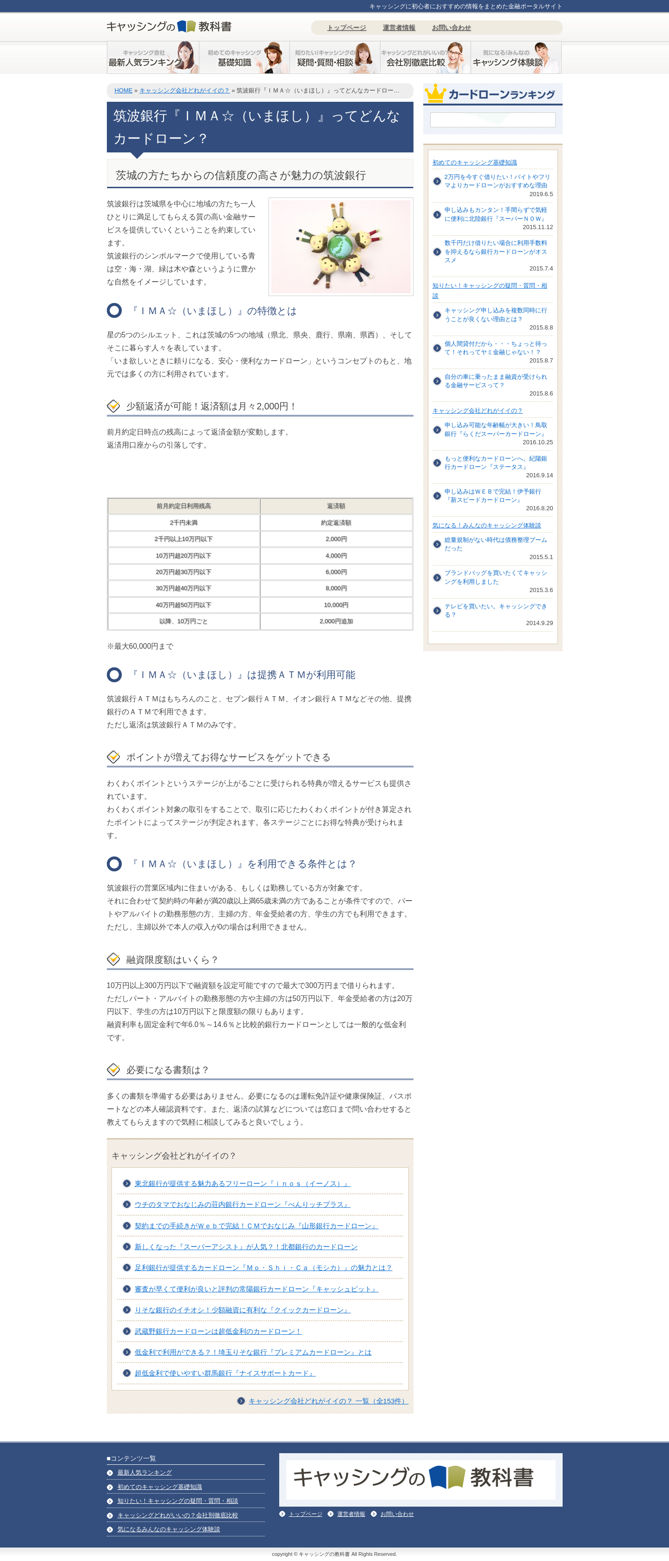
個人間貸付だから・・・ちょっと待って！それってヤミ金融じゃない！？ (496, 348)
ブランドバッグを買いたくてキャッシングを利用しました (496, 577)
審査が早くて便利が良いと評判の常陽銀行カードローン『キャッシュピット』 (257, 1289)
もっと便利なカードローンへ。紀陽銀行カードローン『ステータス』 (496, 462)
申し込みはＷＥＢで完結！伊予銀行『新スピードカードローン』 (493, 495)
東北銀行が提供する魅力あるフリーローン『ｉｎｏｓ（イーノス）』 (243, 1183)
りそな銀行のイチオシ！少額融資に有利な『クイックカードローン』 (243, 1310)
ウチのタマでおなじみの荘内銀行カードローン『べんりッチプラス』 (243, 1204)
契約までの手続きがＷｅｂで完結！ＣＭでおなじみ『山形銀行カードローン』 (257, 1226)
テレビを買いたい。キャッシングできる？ (496, 610)
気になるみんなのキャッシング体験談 (169, 1529)
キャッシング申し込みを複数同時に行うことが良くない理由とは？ (496, 314)
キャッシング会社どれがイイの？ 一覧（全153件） (328, 1401)
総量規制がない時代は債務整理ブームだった (496, 544)
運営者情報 (399, 27)
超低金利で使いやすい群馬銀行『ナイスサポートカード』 (225, 1373)
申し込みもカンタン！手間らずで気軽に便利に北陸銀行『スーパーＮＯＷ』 (496, 214)
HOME (123, 90)
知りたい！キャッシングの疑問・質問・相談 (178, 1500)
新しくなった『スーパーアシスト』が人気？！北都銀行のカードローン (246, 1247)
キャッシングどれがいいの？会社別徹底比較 (178, 1515)
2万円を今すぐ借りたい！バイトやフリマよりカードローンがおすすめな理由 (498, 181)
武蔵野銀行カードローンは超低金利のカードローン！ (218, 1331)
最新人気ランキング (145, 1472)
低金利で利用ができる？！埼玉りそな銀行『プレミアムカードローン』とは (253, 1352)
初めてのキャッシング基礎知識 (475, 162)
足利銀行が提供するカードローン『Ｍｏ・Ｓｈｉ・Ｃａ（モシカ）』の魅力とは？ (264, 1267)
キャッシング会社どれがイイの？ (184, 90)
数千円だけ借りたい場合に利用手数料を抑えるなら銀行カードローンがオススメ (496, 251)
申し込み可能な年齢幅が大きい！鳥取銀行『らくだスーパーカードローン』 (496, 429)
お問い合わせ (451, 27)
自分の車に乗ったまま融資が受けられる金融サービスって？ (496, 381)
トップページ (346, 27)
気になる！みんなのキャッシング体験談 (487, 525)
